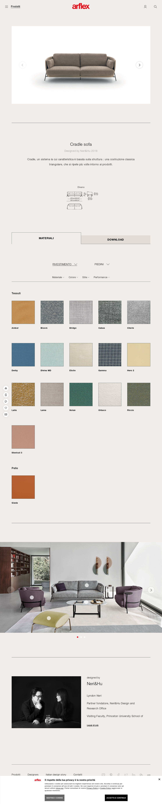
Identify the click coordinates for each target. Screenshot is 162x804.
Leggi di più (93, 725)
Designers (33, 774)
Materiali (46, 238)
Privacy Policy (92, 788)
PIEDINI (99, 264)
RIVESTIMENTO (62, 264)
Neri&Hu (85, 150)
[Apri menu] (6, 6)
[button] (139, 65)
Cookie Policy (105, 788)
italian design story (56, 774)
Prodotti (15, 6)
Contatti (78, 774)
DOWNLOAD (115, 239)
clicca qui (59, 788)
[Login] (145, 6)
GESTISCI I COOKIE (54, 798)
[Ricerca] (155, 6)
